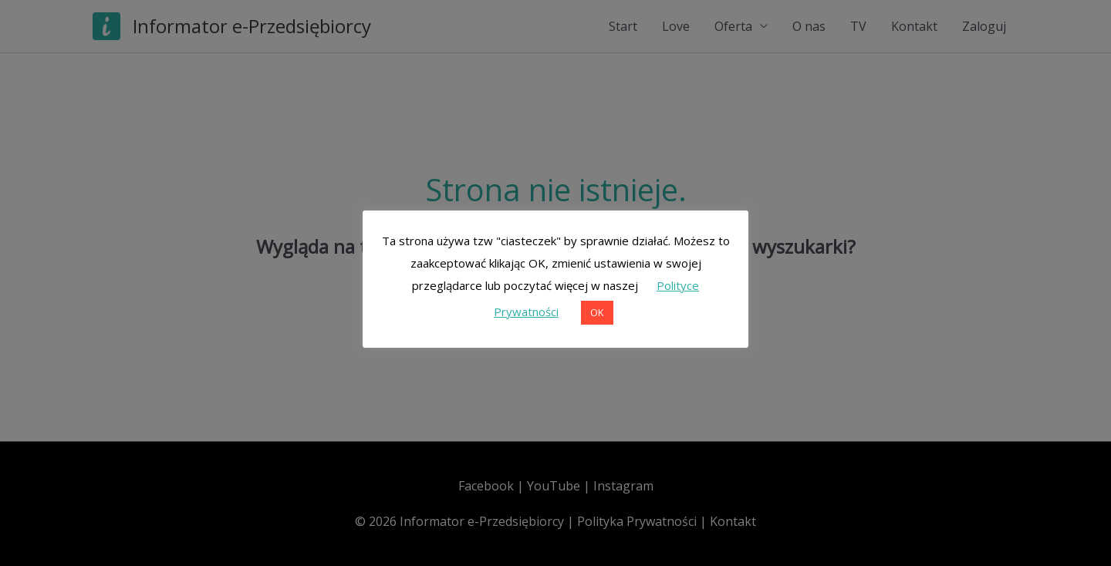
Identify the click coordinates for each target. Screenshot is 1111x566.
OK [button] (597, 312)
